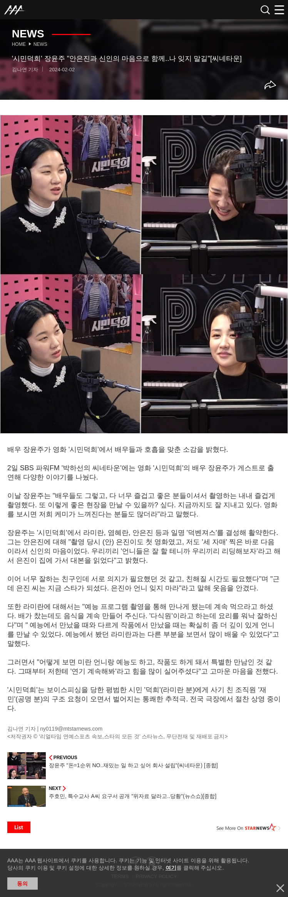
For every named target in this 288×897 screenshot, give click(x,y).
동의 (22, 883)
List (18, 827)
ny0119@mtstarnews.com (71, 729)
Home (19, 44)
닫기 (280, 888)
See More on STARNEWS (249, 827)
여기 (171, 868)
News (40, 44)
